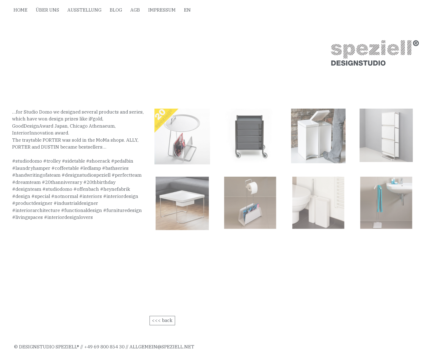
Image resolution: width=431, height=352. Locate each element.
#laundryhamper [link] (31, 168)
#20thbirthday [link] (99, 182)
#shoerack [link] (98, 161)
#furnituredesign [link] (122, 210)
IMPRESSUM (162, 10)
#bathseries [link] (115, 168)
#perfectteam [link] (127, 175)
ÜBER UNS (47, 10)
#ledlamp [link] (90, 168)
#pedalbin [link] (122, 161)
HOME (20, 10)
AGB (135, 10)
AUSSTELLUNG (84, 10)
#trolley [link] (52, 161)
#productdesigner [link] (32, 203)
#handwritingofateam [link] (36, 175)
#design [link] (21, 196)
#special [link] (40, 196)
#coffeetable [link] (65, 168)
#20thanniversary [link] (62, 182)
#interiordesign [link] (120, 196)
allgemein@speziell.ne (160, 347)
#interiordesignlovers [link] (68, 217)
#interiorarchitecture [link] (36, 210)
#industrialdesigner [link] (76, 203)
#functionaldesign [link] (81, 210)
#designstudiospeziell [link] (86, 175)
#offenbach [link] (86, 189)
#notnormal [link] (64, 196)
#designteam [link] (26, 189)
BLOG (116, 10)
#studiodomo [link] (27, 161)
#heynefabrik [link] (115, 189)
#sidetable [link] (73, 161)
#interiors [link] (90, 196)
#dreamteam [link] (26, 182)
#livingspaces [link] (27, 217)
